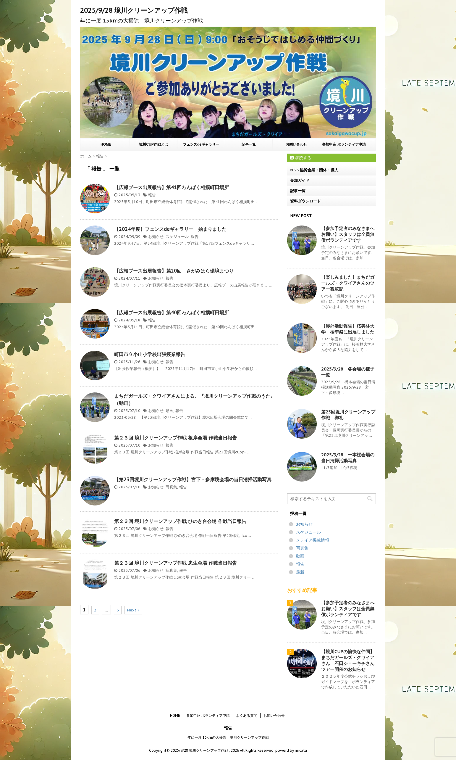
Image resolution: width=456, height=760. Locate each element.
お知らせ (156, 236)
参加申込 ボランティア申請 (344, 144)
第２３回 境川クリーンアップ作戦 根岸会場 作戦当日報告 (175, 438)
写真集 (171, 487)
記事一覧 (249, 144)
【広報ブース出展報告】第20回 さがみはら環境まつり (174, 271)
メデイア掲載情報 (312, 540)
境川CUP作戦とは (153, 144)
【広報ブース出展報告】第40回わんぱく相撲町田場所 (171, 312)
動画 (169, 410)
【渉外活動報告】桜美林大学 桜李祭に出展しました (347, 329)
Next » (133, 610)
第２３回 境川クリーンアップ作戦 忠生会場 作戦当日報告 (175, 563)
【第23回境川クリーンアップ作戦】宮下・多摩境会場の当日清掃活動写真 (192, 479)
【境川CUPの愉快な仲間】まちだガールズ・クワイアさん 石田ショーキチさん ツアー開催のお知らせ (350, 660)
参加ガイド (299, 180)
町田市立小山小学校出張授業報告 (149, 354)
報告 (152, 194)
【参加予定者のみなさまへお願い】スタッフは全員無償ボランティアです (347, 234)
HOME (106, 144)
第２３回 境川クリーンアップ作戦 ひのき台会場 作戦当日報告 (180, 521)
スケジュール (177, 236)
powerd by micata (290, 750)
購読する (300, 157)
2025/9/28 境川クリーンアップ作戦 (133, 10)
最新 (300, 572)
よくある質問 (246, 715)
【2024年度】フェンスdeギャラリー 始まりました (170, 229)
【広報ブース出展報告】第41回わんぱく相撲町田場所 (171, 187)
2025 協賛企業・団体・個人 (314, 170)
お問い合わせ (296, 144)
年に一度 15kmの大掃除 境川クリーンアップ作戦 (228, 737)
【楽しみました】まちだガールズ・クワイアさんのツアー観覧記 (347, 283)
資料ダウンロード (305, 201)
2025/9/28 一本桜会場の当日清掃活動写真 (347, 457)
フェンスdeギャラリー (201, 144)
